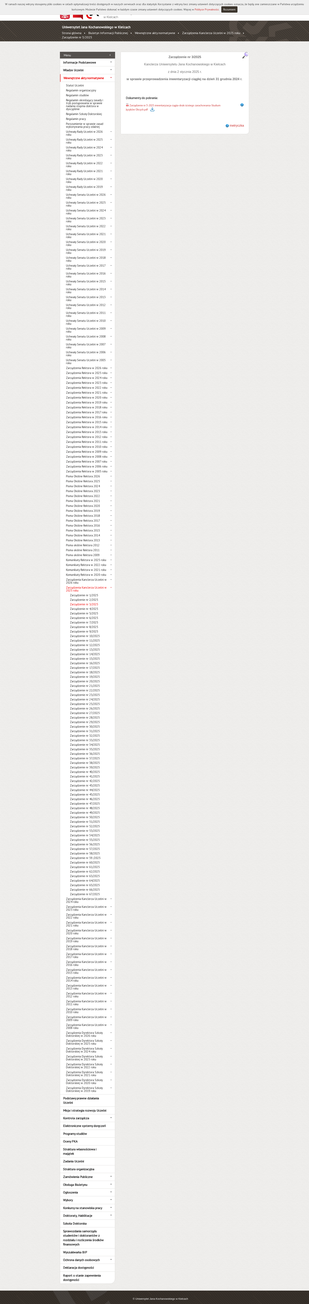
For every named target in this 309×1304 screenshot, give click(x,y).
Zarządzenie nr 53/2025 (85, 826)
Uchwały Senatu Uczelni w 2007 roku (85, 341)
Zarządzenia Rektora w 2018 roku (86, 403)
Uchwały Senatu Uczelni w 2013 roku (86, 294)
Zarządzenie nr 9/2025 (84, 627)
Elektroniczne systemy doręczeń (84, 1121)
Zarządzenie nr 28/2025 (85, 713)
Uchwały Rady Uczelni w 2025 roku (84, 136)
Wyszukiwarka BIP (75, 1248)
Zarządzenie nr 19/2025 (85, 672)
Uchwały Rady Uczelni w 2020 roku (84, 176)
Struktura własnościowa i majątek (79, 1147)
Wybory (68, 1196)
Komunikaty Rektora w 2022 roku (86, 560)
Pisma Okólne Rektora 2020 (83, 501)
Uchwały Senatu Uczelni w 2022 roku (86, 223)
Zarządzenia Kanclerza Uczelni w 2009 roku (86, 1014)
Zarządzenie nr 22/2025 (85, 686)
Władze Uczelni (73, 66)
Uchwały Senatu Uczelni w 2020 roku (86, 239)
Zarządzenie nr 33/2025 (85, 736)
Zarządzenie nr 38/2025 (85, 758)
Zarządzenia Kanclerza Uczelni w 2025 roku (211, 33)
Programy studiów (75, 1129)
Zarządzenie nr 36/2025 (85, 749)
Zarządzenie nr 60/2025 (85, 858)
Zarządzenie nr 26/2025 (85, 704)
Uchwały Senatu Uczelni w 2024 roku (86, 207)
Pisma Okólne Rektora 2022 (83, 491)
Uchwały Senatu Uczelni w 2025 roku (86, 199)
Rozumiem (229, 9)
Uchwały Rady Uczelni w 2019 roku (84, 184)
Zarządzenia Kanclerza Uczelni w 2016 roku (86, 959)
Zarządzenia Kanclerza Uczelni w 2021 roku (86, 919)
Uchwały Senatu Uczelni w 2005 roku (86, 357)
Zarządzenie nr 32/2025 (85, 731)
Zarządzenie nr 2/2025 (84, 595)
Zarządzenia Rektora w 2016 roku (86, 413)
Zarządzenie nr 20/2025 (85, 677)
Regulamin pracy (76, 114)
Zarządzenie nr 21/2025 (85, 681)
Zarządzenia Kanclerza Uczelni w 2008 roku (86, 1022)
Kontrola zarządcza (76, 1114)
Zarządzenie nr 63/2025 (85, 872)
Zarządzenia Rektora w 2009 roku (86, 447)
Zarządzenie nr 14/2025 (85, 650)
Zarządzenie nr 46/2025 (85, 795)
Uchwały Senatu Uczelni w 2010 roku (86, 317)
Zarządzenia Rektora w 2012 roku (86, 432)
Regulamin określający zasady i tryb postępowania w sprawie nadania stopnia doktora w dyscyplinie (84, 100)
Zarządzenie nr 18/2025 (85, 668)
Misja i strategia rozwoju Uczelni (84, 1106)
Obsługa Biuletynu (75, 1180)
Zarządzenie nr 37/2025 (85, 754)
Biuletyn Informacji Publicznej (108, 33)
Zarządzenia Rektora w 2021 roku (86, 388)
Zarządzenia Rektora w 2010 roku (86, 442)
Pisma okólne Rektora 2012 (83, 541)
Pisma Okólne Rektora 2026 (83, 472)
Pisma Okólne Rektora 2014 (83, 531)
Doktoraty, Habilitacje (77, 1211)
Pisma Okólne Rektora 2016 (83, 521)
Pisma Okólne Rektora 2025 (83, 477)
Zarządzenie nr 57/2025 (85, 844)
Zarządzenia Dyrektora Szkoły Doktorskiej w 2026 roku (84, 1030)
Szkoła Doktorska (75, 1219)
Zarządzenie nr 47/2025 (85, 799)
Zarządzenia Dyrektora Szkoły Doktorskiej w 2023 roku (84, 1053)
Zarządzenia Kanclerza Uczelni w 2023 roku (86, 904)
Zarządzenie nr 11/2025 (85, 636)
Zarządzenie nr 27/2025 (85, 708)
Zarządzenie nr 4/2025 (84, 604)
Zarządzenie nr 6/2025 (84, 613)
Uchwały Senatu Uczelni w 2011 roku (86, 310)
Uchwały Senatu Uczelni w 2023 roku (86, 215)
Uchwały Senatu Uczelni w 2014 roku (86, 286)
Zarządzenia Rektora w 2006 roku (86, 462)
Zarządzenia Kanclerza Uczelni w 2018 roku (86, 943)
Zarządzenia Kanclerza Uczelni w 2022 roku (86, 911)
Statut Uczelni (75, 81)
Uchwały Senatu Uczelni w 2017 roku (85, 262)
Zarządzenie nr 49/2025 (85, 808)
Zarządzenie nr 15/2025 (85, 654)
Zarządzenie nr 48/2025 (85, 804)
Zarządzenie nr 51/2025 (85, 817)
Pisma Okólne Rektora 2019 (83, 506)
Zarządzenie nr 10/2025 (85, 631)
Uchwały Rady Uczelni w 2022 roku (84, 160)
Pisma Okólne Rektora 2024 (83, 482)
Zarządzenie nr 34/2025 (85, 740)
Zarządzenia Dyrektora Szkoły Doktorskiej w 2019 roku (84, 1085)
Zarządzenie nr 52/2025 (85, 822)
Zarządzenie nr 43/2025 (85, 781)
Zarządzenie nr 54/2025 (85, 831)
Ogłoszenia (70, 1188)
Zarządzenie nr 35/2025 (85, 745)
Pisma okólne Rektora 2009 (83, 551)
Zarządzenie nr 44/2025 (85, 785)
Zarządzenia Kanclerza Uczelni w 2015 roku (86, 967)
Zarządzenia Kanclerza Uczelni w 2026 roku (86, 576)
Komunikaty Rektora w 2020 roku (86, 570)
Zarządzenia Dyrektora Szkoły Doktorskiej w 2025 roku (84, 1037)
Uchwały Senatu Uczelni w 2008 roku (86, 333)
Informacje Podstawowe (79, 58)
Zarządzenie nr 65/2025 (85, 881)
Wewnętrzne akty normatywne (155, 33)
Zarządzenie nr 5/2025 (84, 609)
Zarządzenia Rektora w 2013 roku (86, 427)
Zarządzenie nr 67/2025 (85, 890)
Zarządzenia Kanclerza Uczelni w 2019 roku (86, 935)
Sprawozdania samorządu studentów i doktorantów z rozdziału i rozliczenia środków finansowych (83, 1233)
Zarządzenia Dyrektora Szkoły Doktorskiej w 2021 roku (84, 1069)
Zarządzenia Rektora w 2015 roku (86, 418)
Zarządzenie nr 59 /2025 (85, 853)
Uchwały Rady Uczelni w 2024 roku (84, 144)
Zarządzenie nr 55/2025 (85, 835)
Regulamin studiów (77, 91)
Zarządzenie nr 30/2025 (85, 722)
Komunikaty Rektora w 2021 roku (86, 565)
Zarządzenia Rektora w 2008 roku (86, 452)
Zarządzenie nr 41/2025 (85, 772)
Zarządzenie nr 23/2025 (85, 690)
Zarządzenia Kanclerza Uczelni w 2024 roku (86, 896)
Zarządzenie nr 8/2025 (84, 622)
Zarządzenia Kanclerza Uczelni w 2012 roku (86, 990)
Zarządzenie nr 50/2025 (85, 813)
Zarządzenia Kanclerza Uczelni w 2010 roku (86, 1006)
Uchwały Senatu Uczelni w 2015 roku (86, 278)
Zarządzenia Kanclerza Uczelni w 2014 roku (86, 974)
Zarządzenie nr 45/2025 (85, 790)
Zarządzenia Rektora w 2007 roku (86, 457)
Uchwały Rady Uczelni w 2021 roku (84, 168)
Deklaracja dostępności (78, 1263)
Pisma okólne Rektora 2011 (83, 546)
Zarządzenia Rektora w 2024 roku (86, 373)
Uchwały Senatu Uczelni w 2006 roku (86, 349)
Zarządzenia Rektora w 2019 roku (86, 398)
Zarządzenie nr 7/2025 (84, 618)
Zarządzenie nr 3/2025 (77, 37)
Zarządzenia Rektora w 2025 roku (86, 368)
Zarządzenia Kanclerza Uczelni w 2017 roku (86, 951)
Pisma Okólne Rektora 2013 (83, 536)
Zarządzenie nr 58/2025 (85, 849)
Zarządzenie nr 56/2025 (85, 840)
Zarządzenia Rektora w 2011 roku (86, 437)
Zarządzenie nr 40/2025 (85, 767)
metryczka (237, 121)
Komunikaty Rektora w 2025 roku (86, 555)
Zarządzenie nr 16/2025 (85, 659)
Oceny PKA (70, 1137)
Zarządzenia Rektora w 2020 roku (86, 393)
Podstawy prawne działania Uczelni (81, 1096)
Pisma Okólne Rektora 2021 (83, 496)
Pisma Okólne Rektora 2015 (83, 526)
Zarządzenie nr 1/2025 (84, 591)
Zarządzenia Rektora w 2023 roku (86, 378)
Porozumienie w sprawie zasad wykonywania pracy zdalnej (84, 121)
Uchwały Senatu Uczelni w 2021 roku (86, 231)
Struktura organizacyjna (78, 1165)
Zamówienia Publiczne (78, 1172)
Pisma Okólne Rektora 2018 (83, 511)
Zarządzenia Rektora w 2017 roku (86, 408)
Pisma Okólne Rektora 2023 (83, 487)
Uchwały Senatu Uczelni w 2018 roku (86, 254)
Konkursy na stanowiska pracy (82, 1203)
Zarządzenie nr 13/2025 (85, 645)
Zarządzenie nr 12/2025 (85, 641)
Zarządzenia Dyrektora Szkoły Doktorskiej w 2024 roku (84, 1045)
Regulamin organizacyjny (81, 86)
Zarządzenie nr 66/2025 (85, 885)
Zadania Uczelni (73, 1157)
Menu (67, 51)
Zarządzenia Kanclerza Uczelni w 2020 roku (86, 927)
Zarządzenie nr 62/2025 (85, 867)
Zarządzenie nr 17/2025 (85, 663)
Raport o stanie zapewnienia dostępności (82, 1273)
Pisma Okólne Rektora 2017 (83, 516)
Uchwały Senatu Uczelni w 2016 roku (86, 270)
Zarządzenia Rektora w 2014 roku (86, 423)
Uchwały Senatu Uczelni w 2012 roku (86, 302)
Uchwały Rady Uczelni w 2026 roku (84, 128)
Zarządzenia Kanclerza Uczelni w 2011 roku (86, 998)
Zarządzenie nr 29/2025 (85, 718)
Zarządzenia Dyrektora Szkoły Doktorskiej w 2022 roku (84, 1061)
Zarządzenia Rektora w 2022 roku (86, 383)
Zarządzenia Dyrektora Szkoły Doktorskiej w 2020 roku (84, 1077)
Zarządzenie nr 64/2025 (85, 876)
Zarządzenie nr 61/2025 (85, 862)
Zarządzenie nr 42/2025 (85, 776)
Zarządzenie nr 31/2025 (85, 727)
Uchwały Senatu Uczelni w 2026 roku (86, 191)
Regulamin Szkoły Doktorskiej (84, 109)
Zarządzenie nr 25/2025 (85, 699)
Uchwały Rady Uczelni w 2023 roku (84, 152)
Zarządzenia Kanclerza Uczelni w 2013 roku (86, 982)
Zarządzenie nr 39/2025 (85, 763)
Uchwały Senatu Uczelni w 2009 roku (86, 325)
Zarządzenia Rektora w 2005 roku (86, 467)
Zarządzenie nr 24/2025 (85, 695)
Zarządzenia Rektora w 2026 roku (86, 363)
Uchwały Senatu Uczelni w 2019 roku (86, 247)
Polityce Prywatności (207, 9)
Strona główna (71, 33)
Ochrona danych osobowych (81, 1256)
